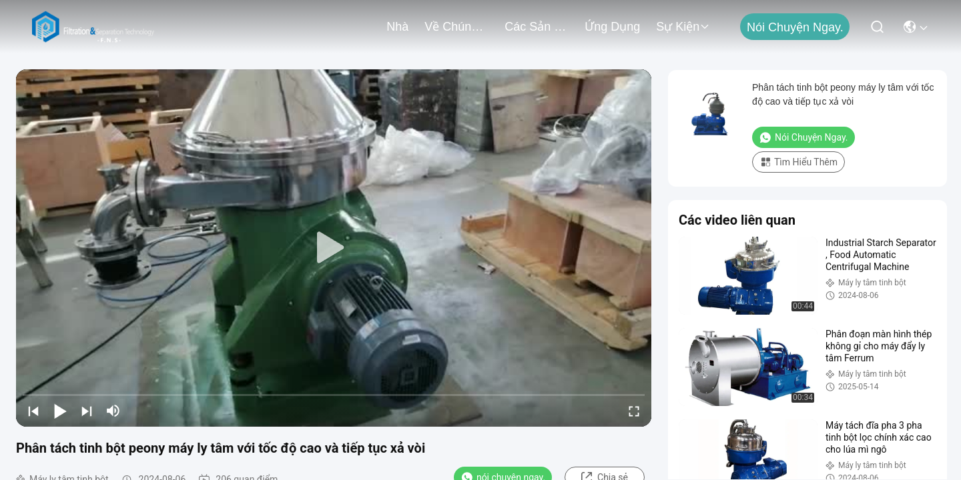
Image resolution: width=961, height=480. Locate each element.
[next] (86, 411)
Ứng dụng (612, 26)
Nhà (397, 26)
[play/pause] (60, 411)
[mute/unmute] (113, 411)
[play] (333, 248)
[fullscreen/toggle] (634, 411)
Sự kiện (683, 26)
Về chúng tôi (456, 26)
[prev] (33, 411)
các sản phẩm (537, 26)
